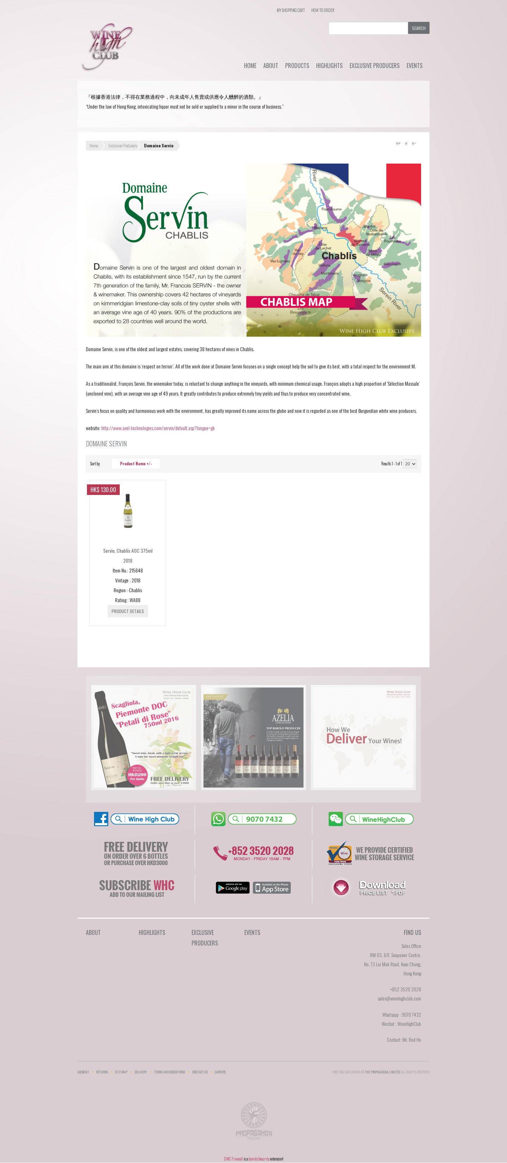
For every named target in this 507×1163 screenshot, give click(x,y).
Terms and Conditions (169, 1072)
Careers (220, 1072)
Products (297, 65)
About (270, 65)
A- (414, 143)
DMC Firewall (233, 1159)
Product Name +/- (136, 463)
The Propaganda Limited (253, 1123)
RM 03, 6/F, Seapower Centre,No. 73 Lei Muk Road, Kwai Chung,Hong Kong (392, 964)
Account (83, 1072)
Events (415, 65)
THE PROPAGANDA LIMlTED (382, 1072)
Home (250, 65)
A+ (398, 143)
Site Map (121, 1072)
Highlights (329, 65)
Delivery (140, 1072)
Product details (128, 611)
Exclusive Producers (375, 65)
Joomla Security (259, 1159)
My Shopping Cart (291, 10)
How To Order (322, 10)
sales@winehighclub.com (399, 998)
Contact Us (200, 1072)
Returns (102, 1072)
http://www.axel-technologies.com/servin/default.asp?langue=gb (158, 427)
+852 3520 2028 (405, 989)
